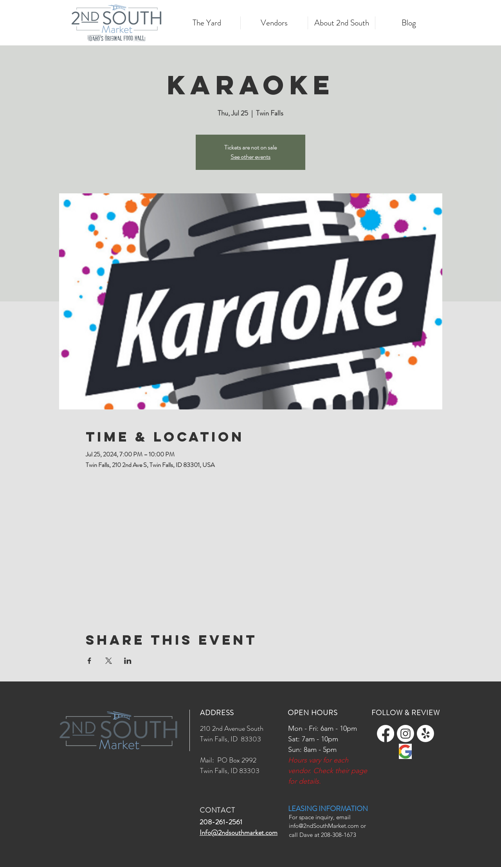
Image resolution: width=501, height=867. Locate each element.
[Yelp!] (425, 733)
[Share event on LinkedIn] (128, 661)
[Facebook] (385, 733)
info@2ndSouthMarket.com (324, 825)
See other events (250, 156)
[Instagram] (405, 733)
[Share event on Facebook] (89, 661)
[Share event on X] (108, 661)
